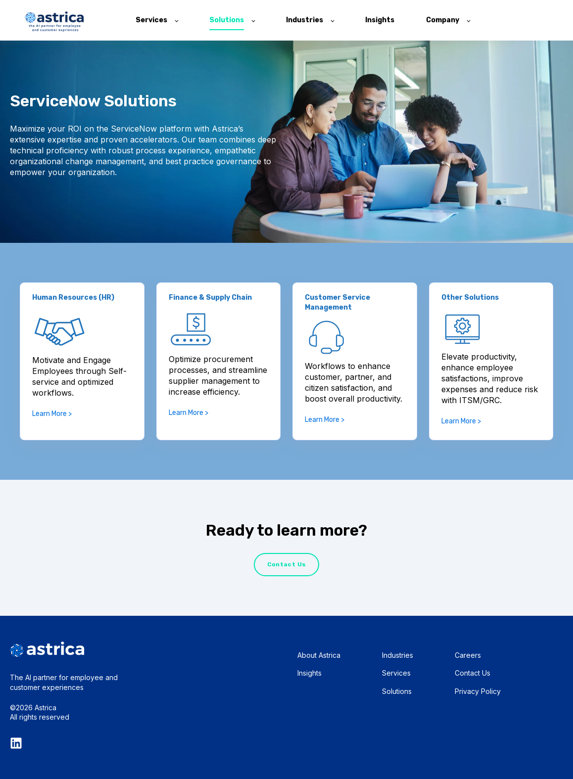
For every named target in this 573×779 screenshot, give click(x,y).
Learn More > (52, 414)
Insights (309, 673)
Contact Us (472, 673)
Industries (397, 655)
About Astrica (318, 655)
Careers (468, 655)
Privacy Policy (478, 691)
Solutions (397, 691)
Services (396, 673)
